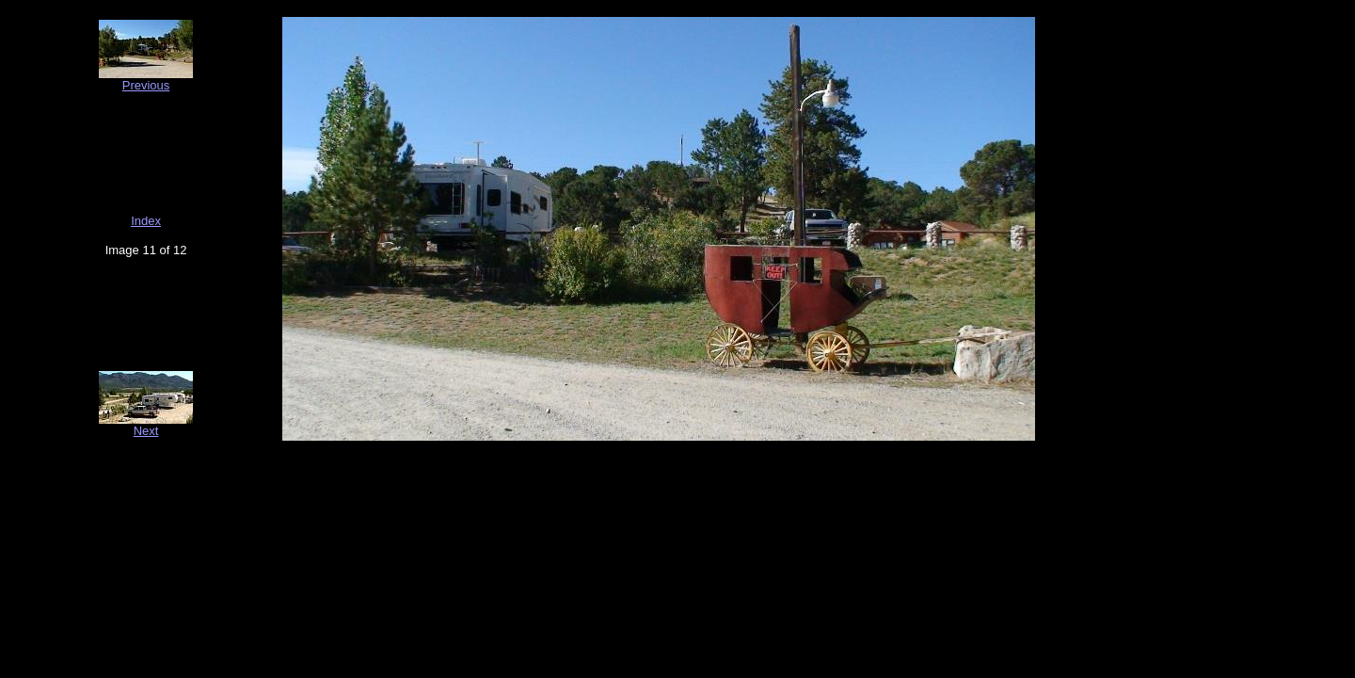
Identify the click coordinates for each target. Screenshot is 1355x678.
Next (146, 431)
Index (146, 221)
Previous (146, 85)
